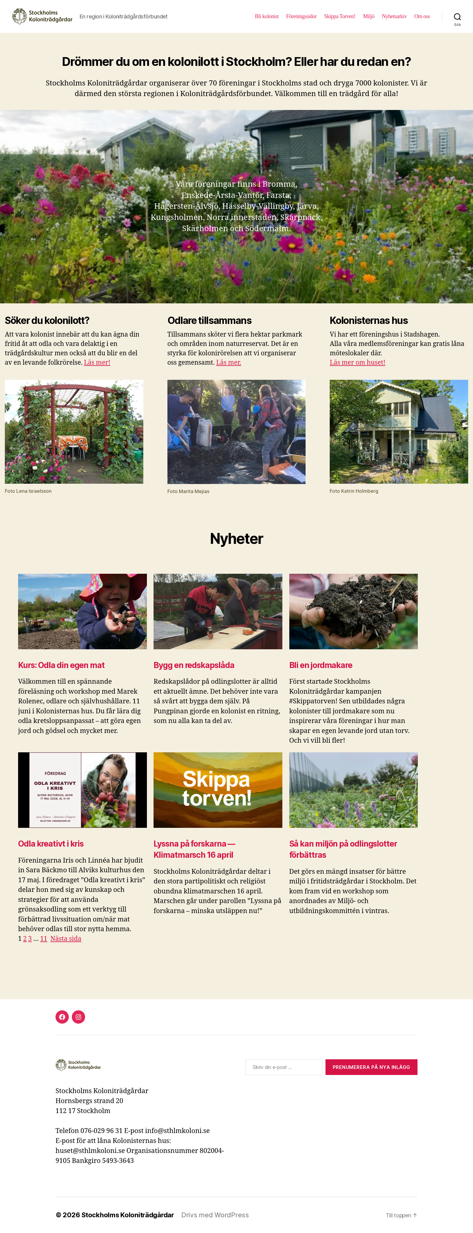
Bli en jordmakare (320, 665)
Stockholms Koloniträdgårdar (127, 1215)
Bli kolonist (267, 16)
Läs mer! (97, 363)
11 (43, 939)
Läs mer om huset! (357, 363)
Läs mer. (228, 363)
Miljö (368, 16)
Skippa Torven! (340, 16)
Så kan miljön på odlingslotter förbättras (343, 849)
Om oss (422, 16)
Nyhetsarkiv (394, 16)
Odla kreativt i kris (51, 843)
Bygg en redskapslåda (194, 665)
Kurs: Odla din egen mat (61, 665)
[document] (236, 971)
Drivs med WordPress (215, 1215)
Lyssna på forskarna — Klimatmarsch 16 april (194, 849)
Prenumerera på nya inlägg (371, 1067)
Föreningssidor (301, 16)
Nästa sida (65, 939)
